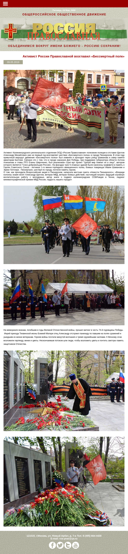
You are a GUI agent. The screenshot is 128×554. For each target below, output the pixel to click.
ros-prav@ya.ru (68, 538)
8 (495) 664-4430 (92, 535)
